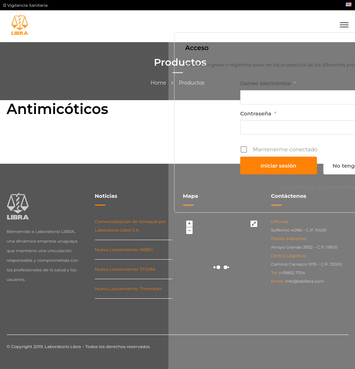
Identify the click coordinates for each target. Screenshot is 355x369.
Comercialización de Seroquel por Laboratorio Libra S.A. (130, 226)
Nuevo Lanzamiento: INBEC (124, 249)
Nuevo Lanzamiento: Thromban (128, 288)
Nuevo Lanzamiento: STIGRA (125, 269)
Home (158, 83)
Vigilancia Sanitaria (26, 5)
